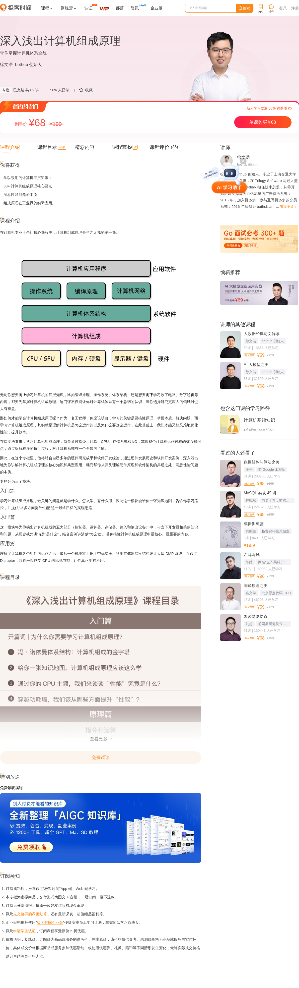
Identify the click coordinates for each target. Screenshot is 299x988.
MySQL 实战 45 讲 (260, 493)
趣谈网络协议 (256, 616)
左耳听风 (252, 555)
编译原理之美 (256, 585)
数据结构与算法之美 (262, 462)
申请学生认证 (24, 931)
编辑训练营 (254, 524)
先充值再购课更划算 (30, 914)
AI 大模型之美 (256, 364)
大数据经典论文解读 (262, 334)
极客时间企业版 (50, 922)
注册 (295, 8)
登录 (283, 8)
